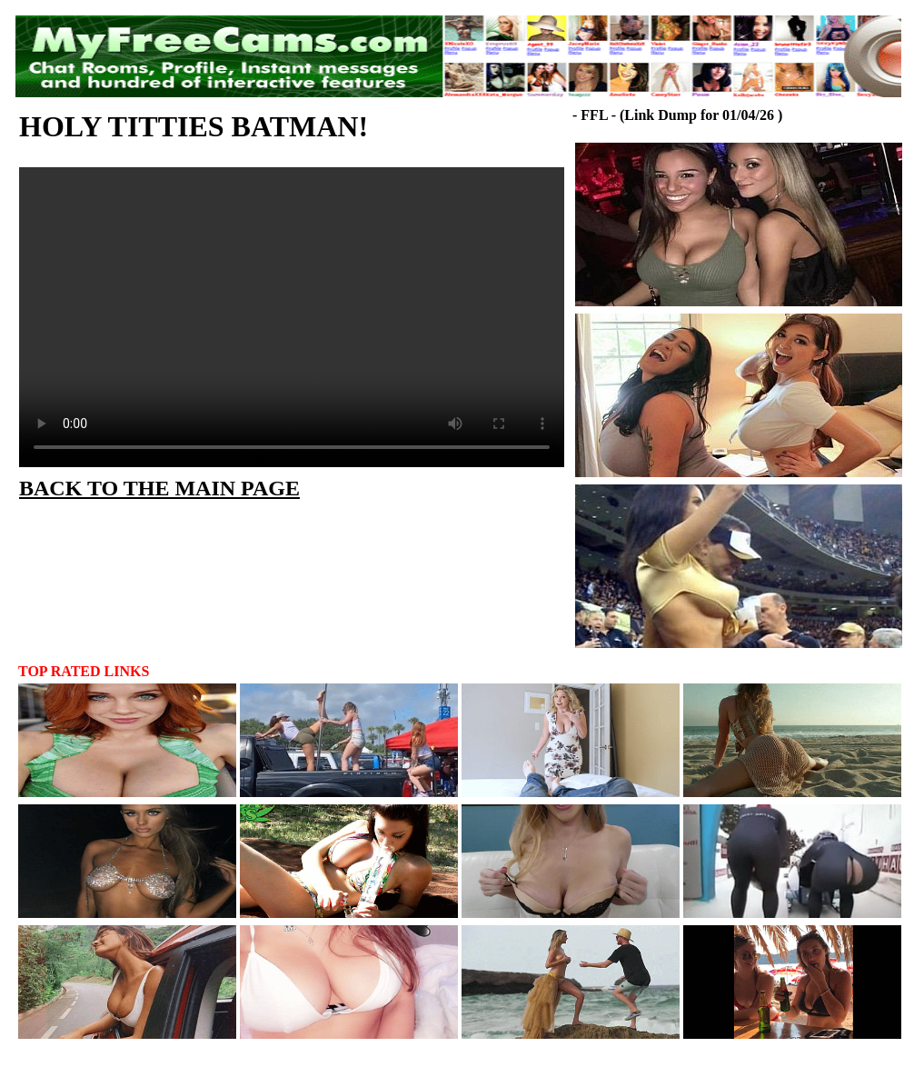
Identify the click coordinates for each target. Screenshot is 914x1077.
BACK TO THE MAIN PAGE (159, 488)
